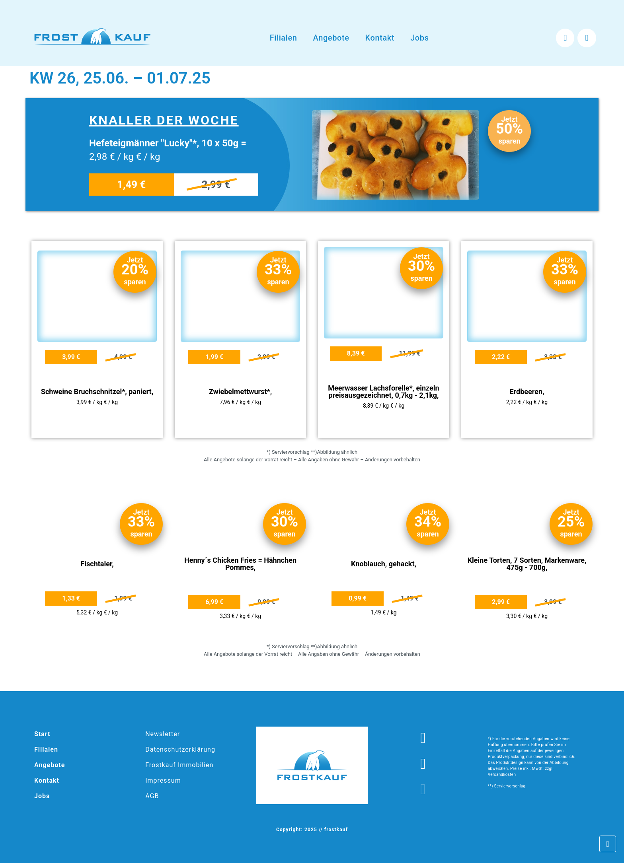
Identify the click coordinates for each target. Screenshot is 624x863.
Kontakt (380, 38)
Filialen (283, 38)
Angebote (331, 38)
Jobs (419, 38)
